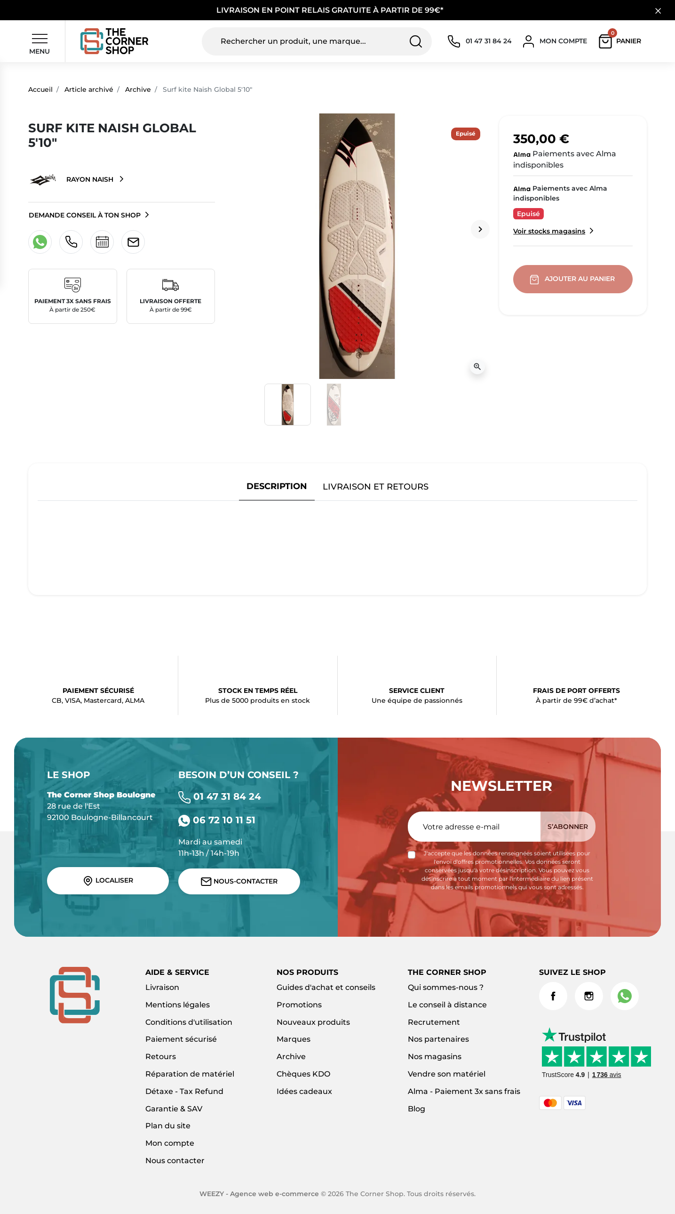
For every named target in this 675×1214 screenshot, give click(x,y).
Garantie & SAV (173, 1108)
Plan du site (168, 1125)
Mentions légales (177, 1004)
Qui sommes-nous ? (446, 987)
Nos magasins (434, 1056)
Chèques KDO (303, 1073)
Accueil (40, 89)
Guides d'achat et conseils (326, 987)
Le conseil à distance (447, 1004)
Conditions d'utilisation (188, 1022)
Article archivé (88, 89)
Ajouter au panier (573, 279)
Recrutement (434, 1022)
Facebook (553, 996)
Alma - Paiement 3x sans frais (464, 1091)
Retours (160, 1056)
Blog (416, 1108)
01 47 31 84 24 (219, 796)
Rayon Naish (72, 180)
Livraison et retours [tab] (376, 486)
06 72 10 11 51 (216, 820)
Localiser (107, 880)
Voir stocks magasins (549, 231)
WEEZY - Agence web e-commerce (259, 1194)
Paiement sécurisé (181, 1039)
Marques (293, 1039)
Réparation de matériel (189, 1073)
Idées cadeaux (304, 1091)
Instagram (589, 996)
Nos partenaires (438, 1039)
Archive (138, 89)
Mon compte (169, 1143)
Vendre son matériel (446, 1073)
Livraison (162, 987)
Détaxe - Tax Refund (184, 1091)
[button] (622, 41)
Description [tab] (276, 486)
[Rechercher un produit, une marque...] (317, 41)
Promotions (299, 1004)
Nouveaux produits (313, 1022)
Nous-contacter (239, 881)
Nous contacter (175, 1160)
